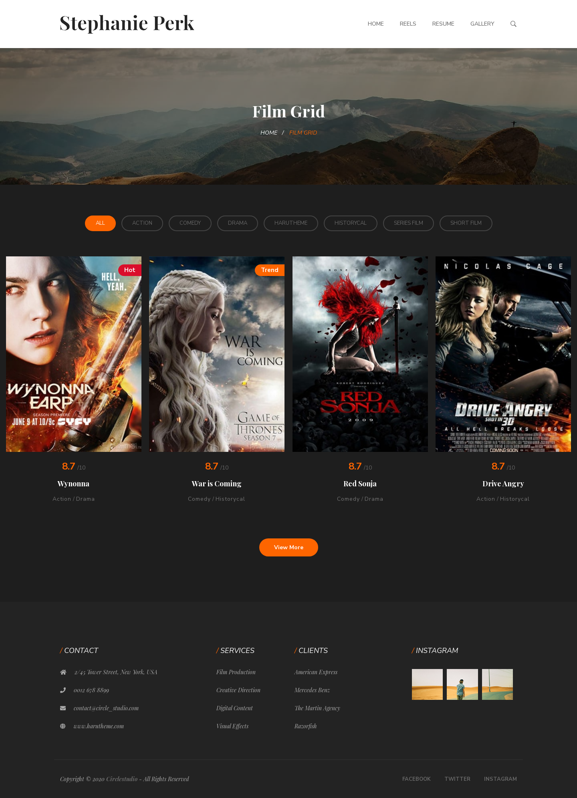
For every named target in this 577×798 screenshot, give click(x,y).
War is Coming (217, 483)
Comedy (190, 223)
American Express (316, 672)
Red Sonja (360, 483)
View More (288, 547)
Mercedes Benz (312, 690)
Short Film (466, 223)
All (100, 223)
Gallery (482, 24)
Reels (408, 24)
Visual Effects (232, 726)
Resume (443, 24)
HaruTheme (290, 223)
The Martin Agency (317, 708)
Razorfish (306, 726)
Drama (237, 223)
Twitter (457, 779)
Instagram (500, 779)
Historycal (351, 223)
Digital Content (234, 708)
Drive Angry (503, 483)
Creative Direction (238, 690)
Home (376, 24)
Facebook (416, 779)
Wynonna (73, 483)
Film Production (236, 672)
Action (142, 223)
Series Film (408, 223)
